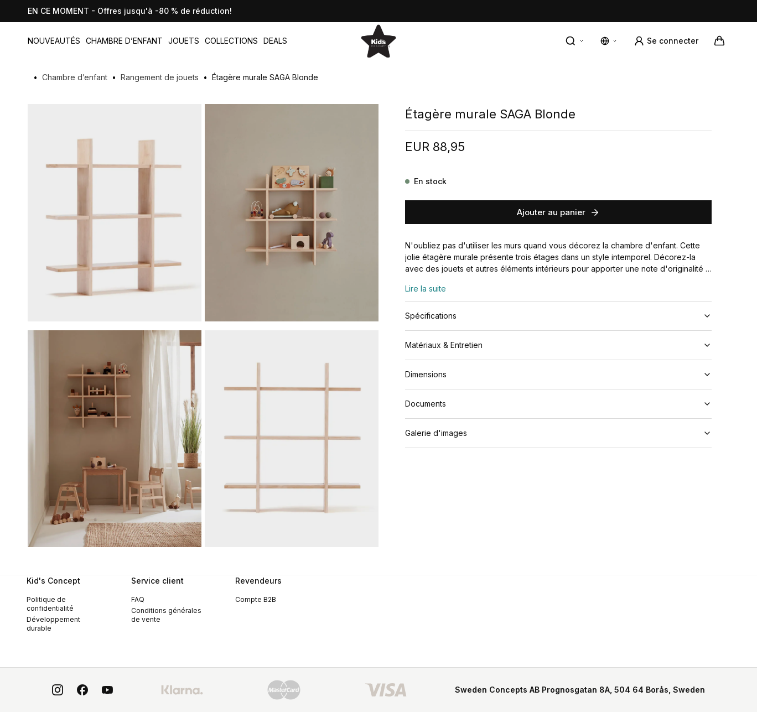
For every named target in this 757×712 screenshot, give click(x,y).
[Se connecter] (666, 41)
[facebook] (82, 689)
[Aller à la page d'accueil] (378, 40)
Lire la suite (425, 288)
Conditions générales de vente (166, 614)
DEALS (275, 40)
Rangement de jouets (160, 77)
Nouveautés (54, 40)
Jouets (183, 40)
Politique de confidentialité (50, 603)
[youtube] (107, 689)
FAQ (137, 599)
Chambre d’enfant (124, 40)
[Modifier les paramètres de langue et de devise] (609, 41)
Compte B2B (255, 599)
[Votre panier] (719, 41)
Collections (231, 40)
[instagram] (57, 689)
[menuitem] (54, 40)
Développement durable (53, 623)
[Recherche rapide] (575, 41)
